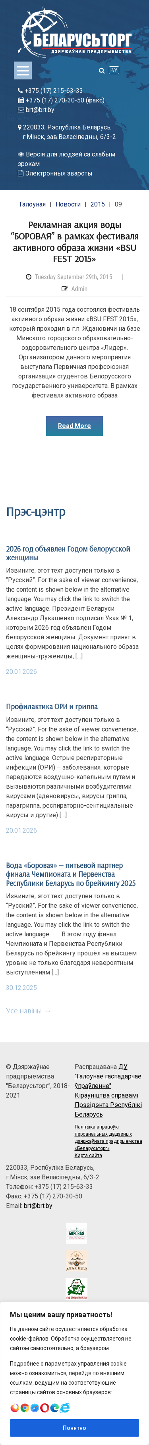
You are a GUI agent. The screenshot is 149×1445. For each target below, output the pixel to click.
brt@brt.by (36, 110)
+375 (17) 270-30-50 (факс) (61, 100)
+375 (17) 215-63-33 (50, 91)
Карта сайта (88, 1155)
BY (114, 70)
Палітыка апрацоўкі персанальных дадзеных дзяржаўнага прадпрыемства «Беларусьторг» (108, 1137)
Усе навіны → (29, 1010)
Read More (74, 426)
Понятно (74, 1428)
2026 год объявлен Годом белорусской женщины (68, 553)
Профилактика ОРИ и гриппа (52, 706)
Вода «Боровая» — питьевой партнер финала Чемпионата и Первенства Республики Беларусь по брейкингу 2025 (70, 874)
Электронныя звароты (55, 173)
